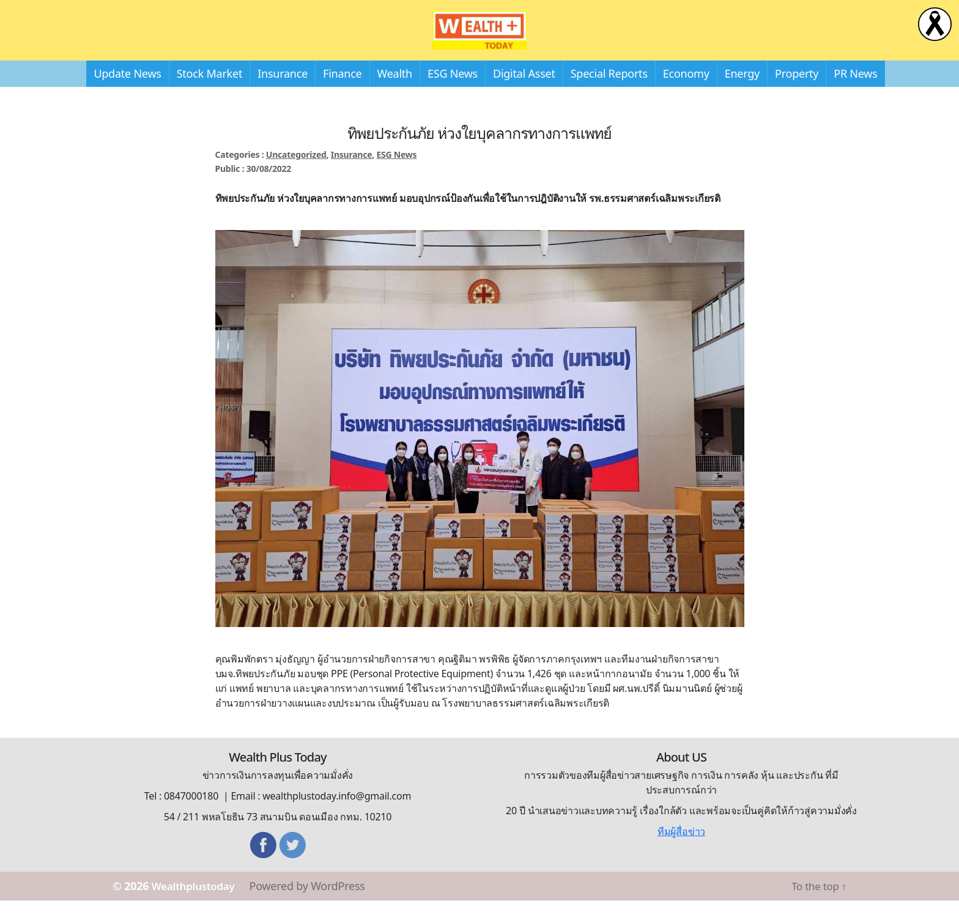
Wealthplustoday (197, 902)
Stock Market (209, 90)
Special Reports (609, 90)
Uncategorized (296, 171)
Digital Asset (524, 90)
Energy (742, 90)
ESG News (453, 90)
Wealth (394, 90)
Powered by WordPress (315, 902)
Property (796, 90)
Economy (686, 90)
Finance (342, 90)
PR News (855, 90)
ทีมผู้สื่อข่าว (681, 848)
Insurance (282, 90)
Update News (127, 90)
